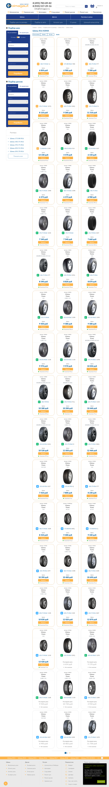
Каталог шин (58, 22)
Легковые (13, 37)
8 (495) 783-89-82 (42, 3)
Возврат (70, 765)
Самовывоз (71, 768)
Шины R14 (22, 758)
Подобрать (18, 73)
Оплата (70, 771)
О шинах (73, 22)
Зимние (44, 34)
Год (9, 56)
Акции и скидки (72, 784)
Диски (54, 17)
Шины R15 (32, 758)
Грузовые (23, 37)
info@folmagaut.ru (42, 8)
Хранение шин (28, 12)
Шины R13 (11, 758)
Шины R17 (54, 758)
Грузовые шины (87, 17)
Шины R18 (64, 758)
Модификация (12, 63)
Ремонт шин (83, 12)
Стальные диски (31, 768)
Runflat (57, 34)
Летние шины (11, 768)
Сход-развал (54, 12)
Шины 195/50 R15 (88, 758)
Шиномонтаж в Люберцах (51, 765)
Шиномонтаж (13, 12)
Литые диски (30, 771)
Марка (9, 41)
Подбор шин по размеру (18, 22)
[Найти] (86, 6)
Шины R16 (43, 758)
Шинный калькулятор (91, 22)
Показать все (18, 156)
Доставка (70, 774)
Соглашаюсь (101, 781)
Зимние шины (12, 771)
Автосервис (42, 12)
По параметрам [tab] (24, 32)
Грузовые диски (31, 765)
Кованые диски (31, 774)
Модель (10, 49)
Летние (50, 34)
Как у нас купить (72, 781)
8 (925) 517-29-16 (42, 6)
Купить (43, 73)
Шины (22, 17)
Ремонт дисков (69, 12)
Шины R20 (75, 758)
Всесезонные (36, 34)
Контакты (70, 778)
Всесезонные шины (13, 765)
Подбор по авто (40, 22)
